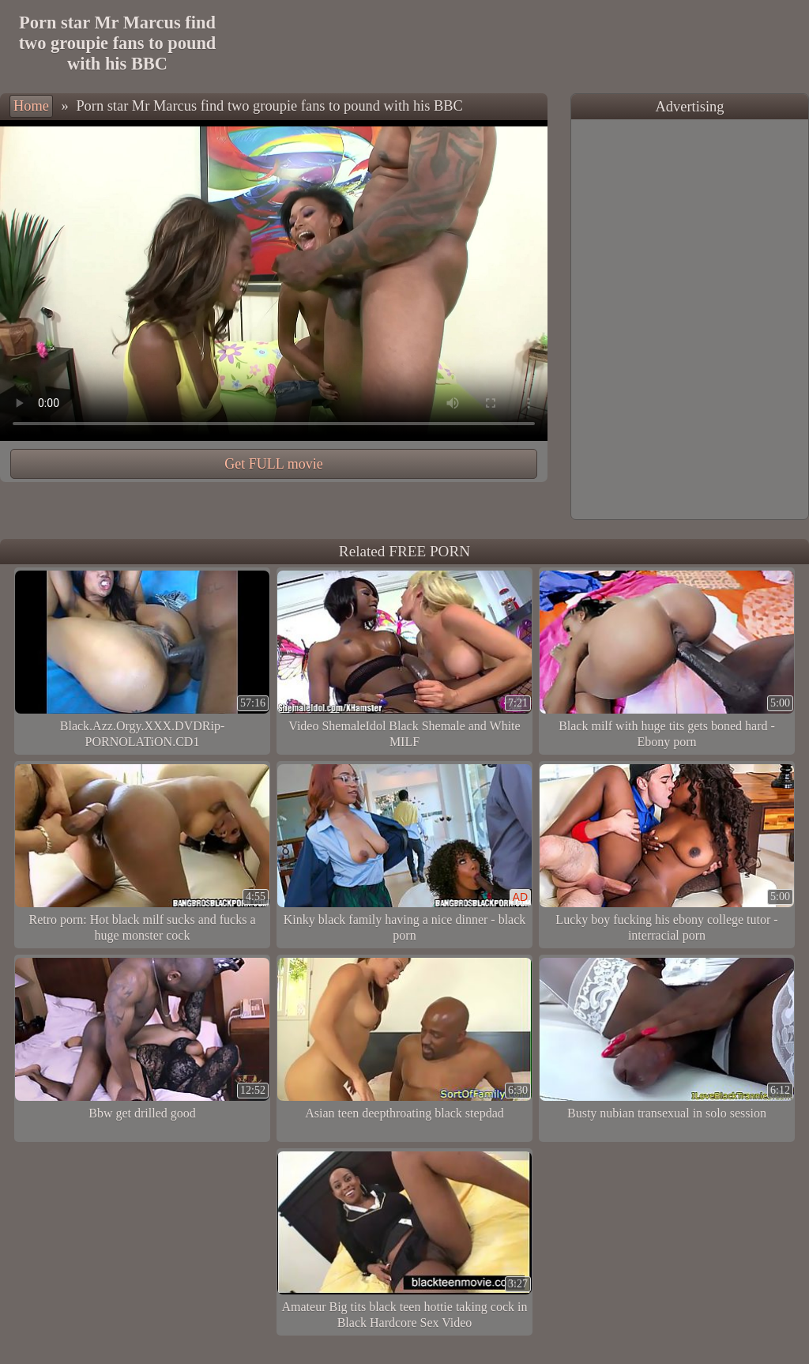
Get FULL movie (273, 464)
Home (31, 106)
